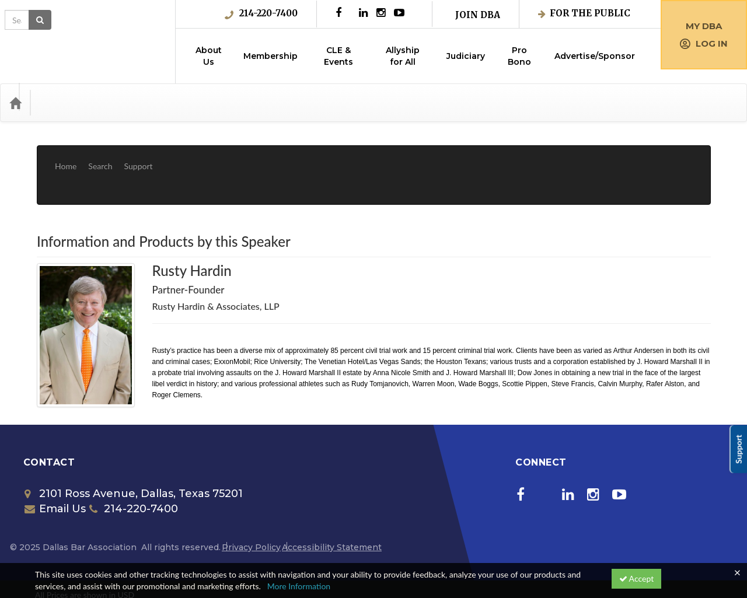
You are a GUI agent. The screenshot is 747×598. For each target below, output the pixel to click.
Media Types (125, 102)
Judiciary (465, 56)
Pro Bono (519, 56)
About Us (209, 56)
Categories (64, 102)
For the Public (584, 13)
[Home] (15, 102)
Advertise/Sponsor (594, 56)
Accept (636, 578)
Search (100, 157)
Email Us (55, 473)
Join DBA (477, 14)
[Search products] (598, 103)
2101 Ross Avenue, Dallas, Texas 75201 (134, 458)
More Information (299, 586)
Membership (270, 56)
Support (138, 157)
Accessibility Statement (332, 512)
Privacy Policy (251, 512)
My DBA (704, 26)
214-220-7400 (261, 13)
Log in (704, 43)
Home (65, 157)
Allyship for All (403, 56)
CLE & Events (338, 56)
